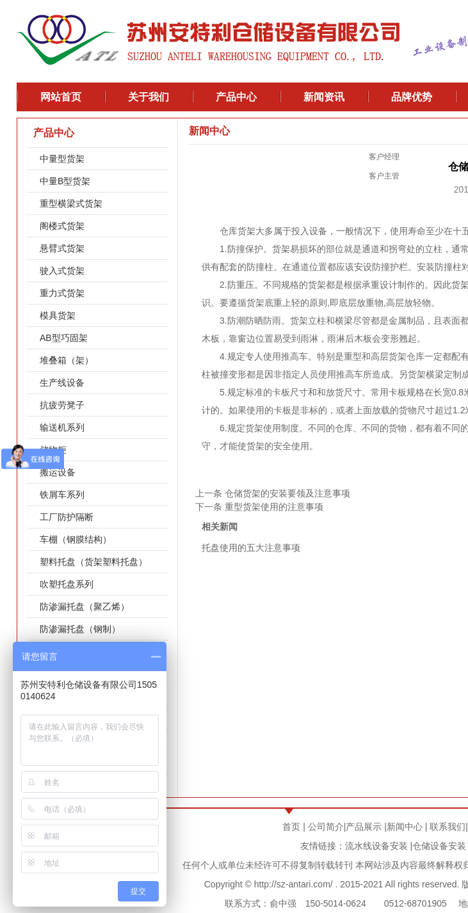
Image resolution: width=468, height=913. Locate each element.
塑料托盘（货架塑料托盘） (93, 562)
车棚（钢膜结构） (75, 539)
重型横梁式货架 (71, 203)
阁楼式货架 (62, 226)
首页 (291, 827)
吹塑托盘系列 (66, 584)
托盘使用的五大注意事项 (251, 548)
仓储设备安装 (439, 846)
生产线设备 (62, 382)
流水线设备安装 (376, 846)
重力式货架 (62, 293)
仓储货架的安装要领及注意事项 (287, 493)
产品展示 (364, 827)
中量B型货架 (65, 181)
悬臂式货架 (62, 248)
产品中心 (53, 132)
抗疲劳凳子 (62, 405)
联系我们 (447, 827)
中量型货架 (62, 159)
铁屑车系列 (62, 494)
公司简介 (326, 827)
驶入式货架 (62, 271)
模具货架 (58, 315)
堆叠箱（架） (66, 360)
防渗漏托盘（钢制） (80, 629)
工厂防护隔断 (66, 517)
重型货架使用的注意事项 (274, 507)
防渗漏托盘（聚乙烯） (84, 606)
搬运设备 (58, 472)
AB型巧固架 (64, 338)
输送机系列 (62, 427)
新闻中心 (405, 827)
